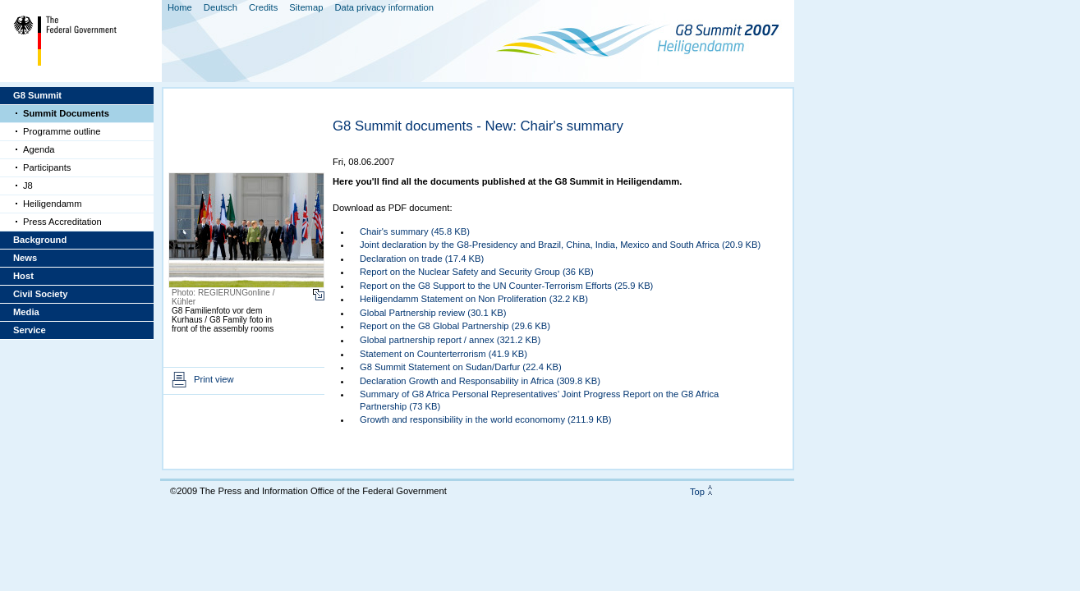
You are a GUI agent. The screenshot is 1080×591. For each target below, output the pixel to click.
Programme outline (62, 131)
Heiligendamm (52, 203)
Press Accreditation (62, 222)
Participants (47, 167)
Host (23, 276)
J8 (28, 185)
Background (40, 240)
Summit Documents (66, 113)
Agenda (39, 149)
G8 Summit (37, 95)
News (25, 258)
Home (180, 7)
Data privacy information (384, 7)
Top (697, 492)
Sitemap (306, 7)
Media (26, 312)
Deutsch (220, 7)
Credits (263, 7)
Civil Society (40, 294)
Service (29, 330)
